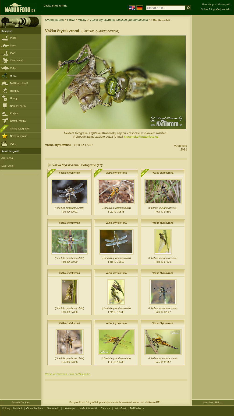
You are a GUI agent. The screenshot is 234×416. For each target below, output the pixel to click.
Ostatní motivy (18, 120)
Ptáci (13, 37)
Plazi (13, 53)
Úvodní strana (54, 19)
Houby (13, 98)
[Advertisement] (212, 90)
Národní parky (18, 106)
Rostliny (14, 90)
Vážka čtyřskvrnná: (119, 19)
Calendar (106, 408)
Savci (13, 45)
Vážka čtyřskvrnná (69, 172)
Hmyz (13, 75)
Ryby (13, 68)
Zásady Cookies (21, 402)
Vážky (82, 19)
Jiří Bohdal (7, 158)
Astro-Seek (120, 408)
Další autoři (7, 165)
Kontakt (226, 9)
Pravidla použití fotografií (216, 4)
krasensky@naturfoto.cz (141, 136)
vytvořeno (213, 402)
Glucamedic (53, 408)
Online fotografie (19, 128)
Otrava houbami (34, 408)
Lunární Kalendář (88, 408)
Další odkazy (137, 408)
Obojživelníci (17, 60)
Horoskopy (69, 408)
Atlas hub (17, 408)
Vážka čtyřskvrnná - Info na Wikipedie (67, 374)
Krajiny (14, 113)
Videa (9, 144)
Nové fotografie (18, 136)
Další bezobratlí (19, 83)
